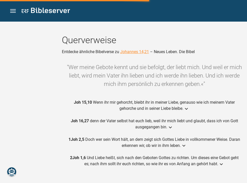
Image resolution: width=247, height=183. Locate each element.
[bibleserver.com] (46, 11)
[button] (13, 11)
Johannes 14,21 (134, 51)
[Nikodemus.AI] (11, 171)
